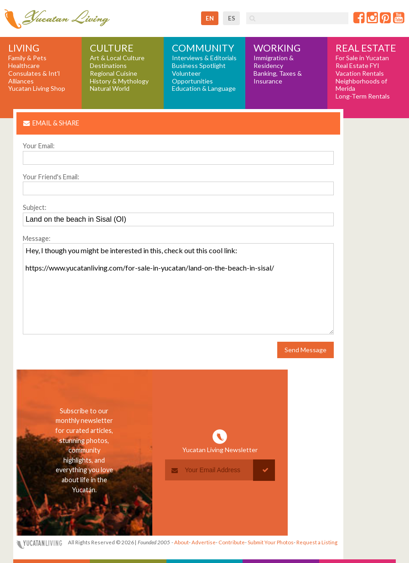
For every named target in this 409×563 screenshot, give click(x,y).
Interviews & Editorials (204, 58)
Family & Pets (27, 58)
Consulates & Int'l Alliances (34, 77)
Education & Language (204, 88)
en (210, 18)
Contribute (231, 542)
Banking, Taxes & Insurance (278, 77)
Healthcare (24, 65)
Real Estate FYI (357, 65)
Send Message (305, 350)
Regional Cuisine (113, 73)
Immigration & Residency (274, 61)
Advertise (204, 542)
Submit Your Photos (271, 542)
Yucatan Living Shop (36, 88)
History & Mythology (119, 81)
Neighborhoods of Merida (361, 85)
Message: (37, 238)
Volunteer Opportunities (192, 77)
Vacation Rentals (360, 73)
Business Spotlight (199, 65)
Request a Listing (316, 542)
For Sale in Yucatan (362, 58)
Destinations (108, 65)
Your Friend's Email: (51, 177)
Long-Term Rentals (363, 96)
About (181, 542)
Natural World (109, 88)
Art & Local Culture (117, 58)
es (231, 18)
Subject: (35, 207)
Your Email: (39, 146)
